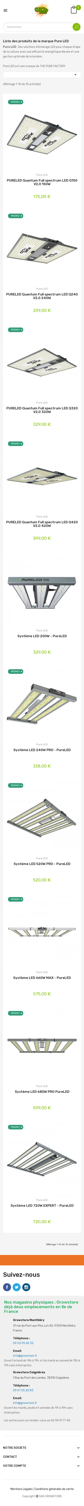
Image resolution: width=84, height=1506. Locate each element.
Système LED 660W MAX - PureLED (42, 978)
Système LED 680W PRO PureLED (42, 1092)
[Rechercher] (42, 26)
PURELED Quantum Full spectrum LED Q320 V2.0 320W (42, 410)
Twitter (17, 1287)
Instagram (26, 1287)
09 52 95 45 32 (23, 1343)
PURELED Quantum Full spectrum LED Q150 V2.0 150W (42, 182)
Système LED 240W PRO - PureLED (42, 750)
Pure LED (42, 175)
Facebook (7, 1287)
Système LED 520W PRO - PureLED (42, 864)
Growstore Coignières (29, 1372)
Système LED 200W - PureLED (42, 636)
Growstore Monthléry (28, 1320)
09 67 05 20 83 (23, 1390)
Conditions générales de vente (54, 1489)
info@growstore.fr (25, 1355)
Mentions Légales (21, 1489)
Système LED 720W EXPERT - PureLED (42, 1206)
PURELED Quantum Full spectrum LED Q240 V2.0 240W (42, 296)
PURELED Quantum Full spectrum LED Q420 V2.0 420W (42, 524)
